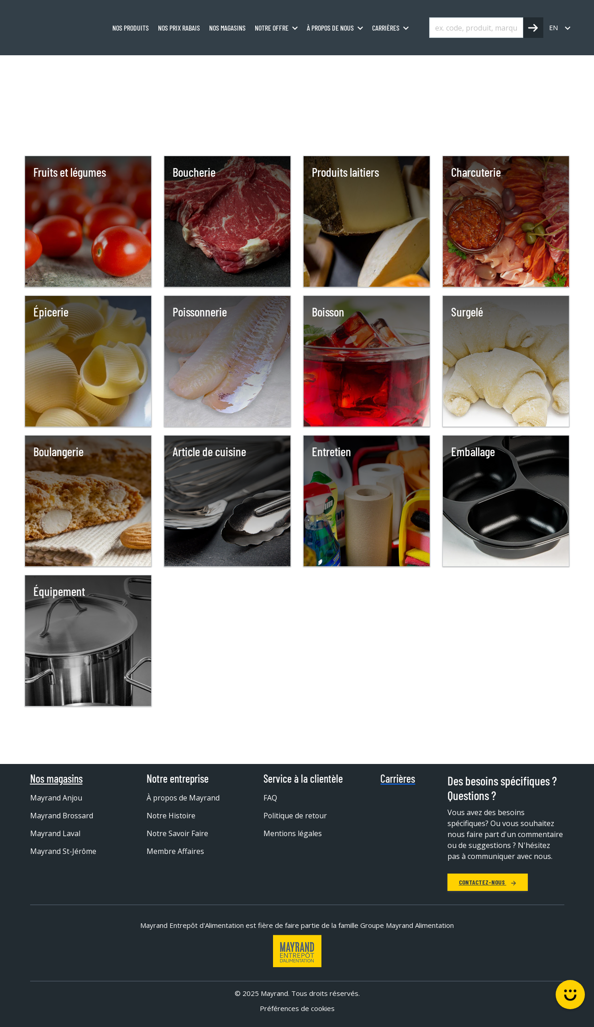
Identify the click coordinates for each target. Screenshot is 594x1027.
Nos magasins (56, 778)
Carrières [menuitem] (386, 27)
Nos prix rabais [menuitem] (179, 27)
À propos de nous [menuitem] (330, 27)
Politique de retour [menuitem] (295, 816)
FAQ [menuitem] (270, 798)
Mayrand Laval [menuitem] (55, 833)
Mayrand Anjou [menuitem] (56, 798)
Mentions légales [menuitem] (292, 833)
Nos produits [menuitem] (130, 27)
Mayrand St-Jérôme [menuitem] (63, 851)
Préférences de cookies (297, 1008)
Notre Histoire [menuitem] (171, 816)
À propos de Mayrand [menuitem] (184, 798)
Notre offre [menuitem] (272, 27)
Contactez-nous (487, 882)
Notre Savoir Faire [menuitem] (178, 833)
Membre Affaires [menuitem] (175, 851)
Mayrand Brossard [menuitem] (62, 816)
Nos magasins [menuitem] (227, 27)
